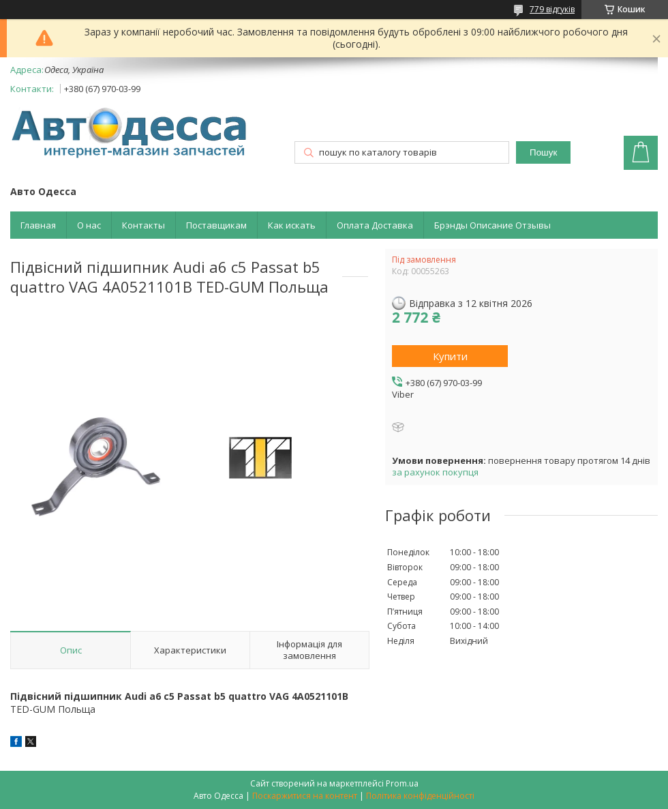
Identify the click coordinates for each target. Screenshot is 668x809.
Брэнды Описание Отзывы (492, 225)
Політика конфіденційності (420, 795)
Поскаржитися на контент (304, 795)
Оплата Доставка (375, 225)
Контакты (143, 225)
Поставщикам (216, 225)
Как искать (292, 225)
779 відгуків (552, 9)
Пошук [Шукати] (543, 152)
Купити (450, 356)
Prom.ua (402, 783)
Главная (38, 225)
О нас (89, 225)
